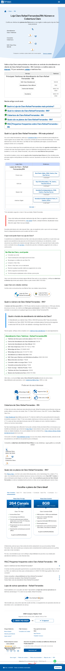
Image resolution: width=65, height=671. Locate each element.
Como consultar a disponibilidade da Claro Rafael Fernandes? (23, 576)
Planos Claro (10, 474)
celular (27, 69)
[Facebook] (8, 651)
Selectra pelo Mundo (9, 633)
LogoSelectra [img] (5, 667)
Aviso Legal (13, 657)
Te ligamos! (44, 620)
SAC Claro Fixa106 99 (11, 46)
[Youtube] (18, 651)
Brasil (58, 667)
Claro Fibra (29, 429)
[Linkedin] (11, 651)
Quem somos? (7, 636)
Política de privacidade (36, 657)
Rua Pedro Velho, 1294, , (46, 174)
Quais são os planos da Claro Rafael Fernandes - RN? (30, 119)
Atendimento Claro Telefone (11, 31)
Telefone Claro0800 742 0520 (10, 452)
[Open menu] (59, 2)
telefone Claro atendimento (37, 331)
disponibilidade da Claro (23, 437)
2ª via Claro (21, 245)
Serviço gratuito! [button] (47, 53)
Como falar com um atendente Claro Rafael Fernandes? (21, 580)
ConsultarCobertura (10, 39)
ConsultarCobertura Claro (10, 459)
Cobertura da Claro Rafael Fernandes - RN (25, 115)
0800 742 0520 (21, 620)
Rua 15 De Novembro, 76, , (46, 182)
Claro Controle (27, 492)
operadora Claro (32, 137)
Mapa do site (47, 657)
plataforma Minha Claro (32, 380)
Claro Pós (43, 492)
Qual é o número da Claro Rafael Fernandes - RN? (28, 111)
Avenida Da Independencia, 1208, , (46, 191)
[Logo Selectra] (6, 2)
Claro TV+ (19, 492)
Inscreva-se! (33, 650)
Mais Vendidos (11, 492)
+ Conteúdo (35, 492)
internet (7, 69)
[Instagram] (15, 651)
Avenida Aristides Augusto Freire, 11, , (46, 199)
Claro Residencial (10, 417)
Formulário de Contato (24, 631)
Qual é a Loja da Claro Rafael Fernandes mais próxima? (30, 106)
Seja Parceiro (37, 633)
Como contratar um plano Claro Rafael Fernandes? (20, 578)
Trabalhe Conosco (38, 635)
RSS (54, 657)
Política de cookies (23, 657)
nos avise (29, 220)
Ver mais (31, 207)
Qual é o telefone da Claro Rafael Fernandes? (18, 566)
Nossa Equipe (7, 631)
